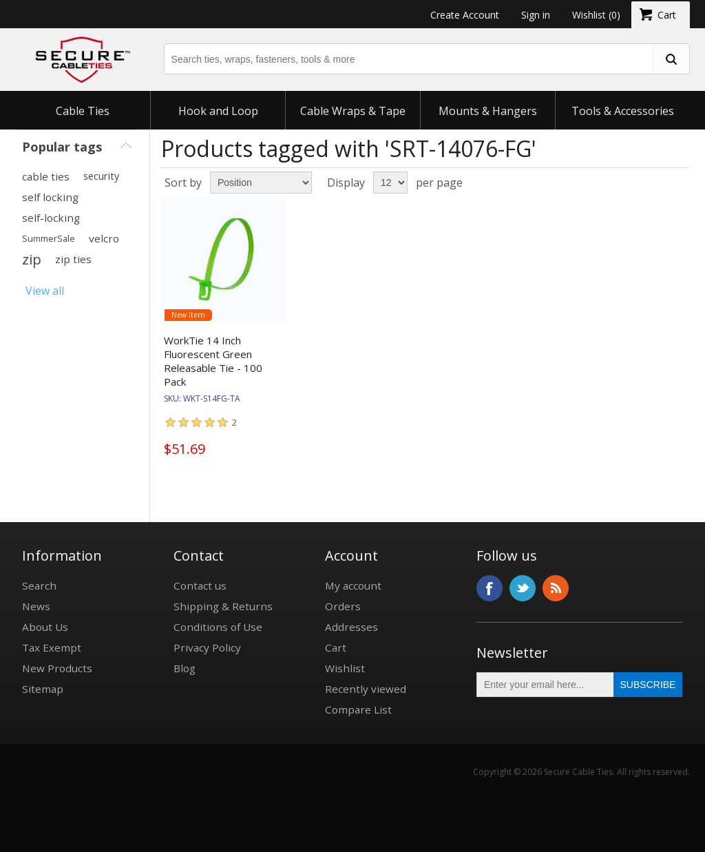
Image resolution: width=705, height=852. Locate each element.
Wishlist (345, 668)
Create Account (464, 14)
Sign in (535, 14)
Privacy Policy (207, 647)
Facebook (489, 588)
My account (353, 585)
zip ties (73, 259)
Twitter (522, 588)
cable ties (46, 176)
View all (44, 290)
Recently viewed (365, 689)
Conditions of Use (217, 627)
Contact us (200, 585)
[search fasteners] (670, 59)
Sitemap (42, 689)
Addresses (351, 627)
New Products (57, 668)
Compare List (358, 709)
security (101, 176)
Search (39, 585)
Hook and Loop (218, 110)
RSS (556, 588)
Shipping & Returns (223, 606)
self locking (50, 197)
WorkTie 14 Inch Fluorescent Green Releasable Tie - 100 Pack (213, 360)
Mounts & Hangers (488, 110)
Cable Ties (82, 110)
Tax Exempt (51, 647)
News (36, 606)
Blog (184, 668)
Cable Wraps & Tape (353, 110)
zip (31, 259)
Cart (335, 647)
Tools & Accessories (622, 110)
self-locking (51, 218)
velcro (104, 238)
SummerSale (48, 238)
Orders (343, 606)
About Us (45, 627)
